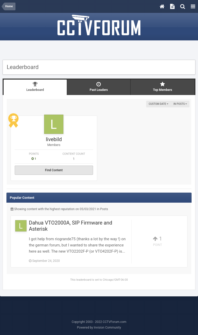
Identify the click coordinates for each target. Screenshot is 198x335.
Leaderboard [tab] (35, 87)
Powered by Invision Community (99, 327)
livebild (54, 139)
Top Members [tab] (163, 87)
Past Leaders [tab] (99, 87)
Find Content (54, 170)
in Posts (180, 103)
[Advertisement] (99, 50)
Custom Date (158, 103)
